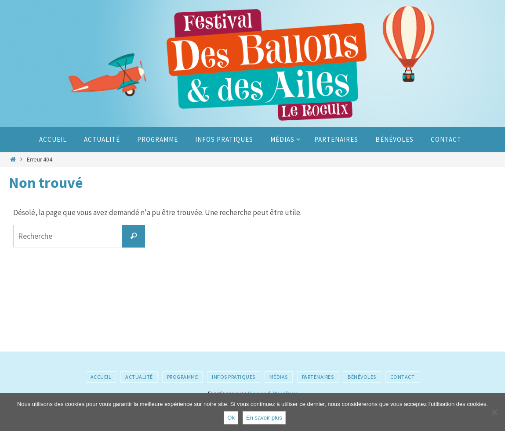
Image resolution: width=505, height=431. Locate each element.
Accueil (101, 377)
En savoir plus (264, 417)
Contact (402, 377)
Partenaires (318, 377)
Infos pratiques (233, 377)
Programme (182, 377)
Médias (278, 377)
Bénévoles (362, 377)
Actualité (139, 377)
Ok (231, 417)
